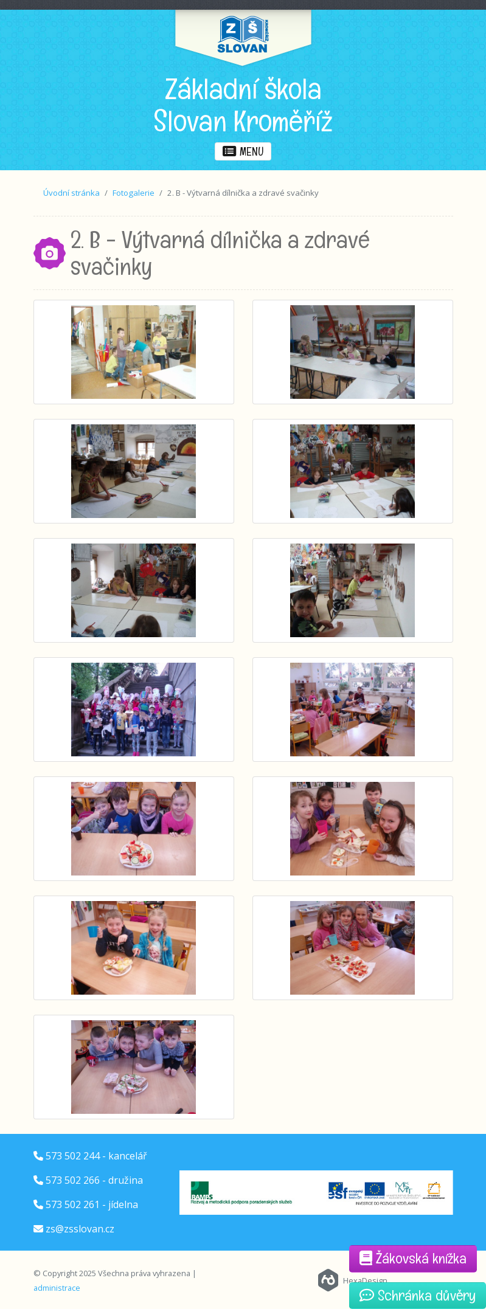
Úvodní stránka (71, 192)
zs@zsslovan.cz (80, 1228)
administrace (56, 1287)
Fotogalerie (133, 192)
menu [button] (243, 151)
